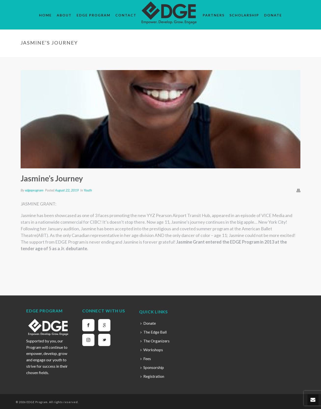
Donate (273, 15)
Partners (214, 15)
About (64, 15)
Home (45, 15)
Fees (145, 358)
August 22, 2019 (67, 190)
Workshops (151, 349)
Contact (125, 15)
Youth (259, 52)
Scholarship (244, 15)
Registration (152, 376)
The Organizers (155, 340)
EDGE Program (93, 15)
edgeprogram (34, 190)
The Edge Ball (153, 332)
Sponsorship (152, 367)
